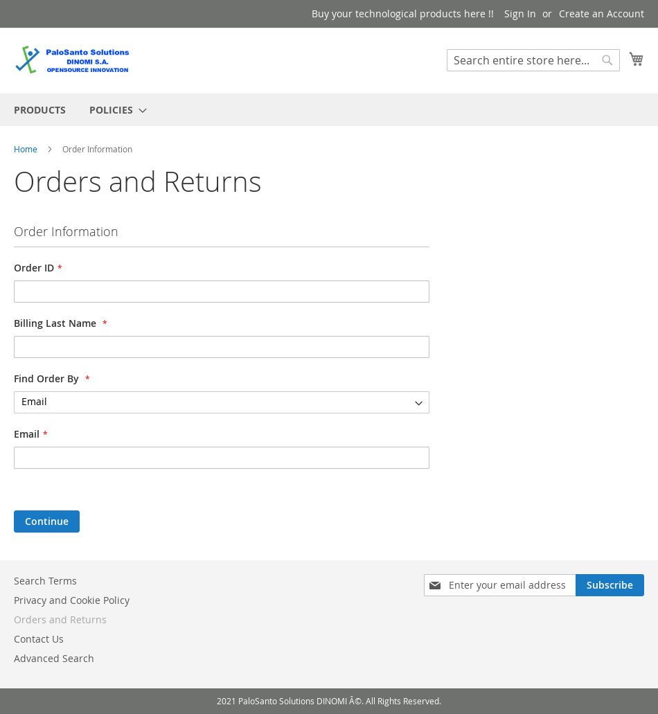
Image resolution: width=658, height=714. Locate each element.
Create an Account (601, 13)
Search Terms (45, 580)
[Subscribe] (610, 585)
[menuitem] (40, 109)
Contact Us (39, 638)
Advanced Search (54, 658)
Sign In (520, 13)
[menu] (329, 109)
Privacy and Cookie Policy (72, 600)
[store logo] (73, 60)
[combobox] (533, 60)
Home (26, 148)
